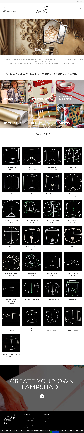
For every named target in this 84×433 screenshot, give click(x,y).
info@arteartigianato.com (43, 66)
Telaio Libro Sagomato (52, 194)
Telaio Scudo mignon (31, 246)
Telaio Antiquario (52, 167)
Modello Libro (31, 194)
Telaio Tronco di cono (32, 220)
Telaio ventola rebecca (73, 328)
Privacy (44, 421)
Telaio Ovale (72, 167)
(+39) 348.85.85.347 (29, 422)
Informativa (55, 432)
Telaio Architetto (72, 220)
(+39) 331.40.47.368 (29, 425)
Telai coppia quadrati (11, 328)
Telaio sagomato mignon (52, 246)
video (42, 396)
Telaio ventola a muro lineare (32, 299)
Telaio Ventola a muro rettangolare (11, 300)
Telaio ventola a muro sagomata (11, 354)
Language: (78, 1)
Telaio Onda (11, 246)
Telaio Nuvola (72, 194)
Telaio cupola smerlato (11, 273)
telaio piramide (32, 273)
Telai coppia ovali (31, 328)
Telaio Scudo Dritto (11, 167)
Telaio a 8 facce (72, 299)
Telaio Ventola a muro (52, 273)
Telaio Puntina (32, 167)
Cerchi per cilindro (73, 273)
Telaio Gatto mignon (72, 246)
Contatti (44, 423)
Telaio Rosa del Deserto (52, 299)
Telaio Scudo (11, 194)
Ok (51, 432)
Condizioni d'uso (46, 418)
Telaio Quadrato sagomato (52, 220)
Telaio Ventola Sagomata (11, 220)
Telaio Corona (52, 328)
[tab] (32, 142)
